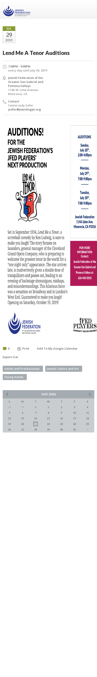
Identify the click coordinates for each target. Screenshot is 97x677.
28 (35, 429)
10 (74, 412)
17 (74, 418)
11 (87, 412)
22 (48, 423)
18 (87, 418)
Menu (89, 9)
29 (48, 429)
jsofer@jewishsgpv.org (24, 109)
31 (74, 429)
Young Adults (13, 377)
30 (61, 429)
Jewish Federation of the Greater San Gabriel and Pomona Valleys (25, 82)
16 (61, 418)
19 (9, 423)
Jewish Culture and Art (63, 369)
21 (35, 423)
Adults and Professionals (22, 369)
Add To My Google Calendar (57, 348)
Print (23, 348)
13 (22, 418)
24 (74, 423)
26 (9, 429)
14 (35, 418)
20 (22, 423)
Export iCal (10, 357)
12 (9, 418)
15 (48, 418)
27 (22, 429)
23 (61, 423)
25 (87, 423)
